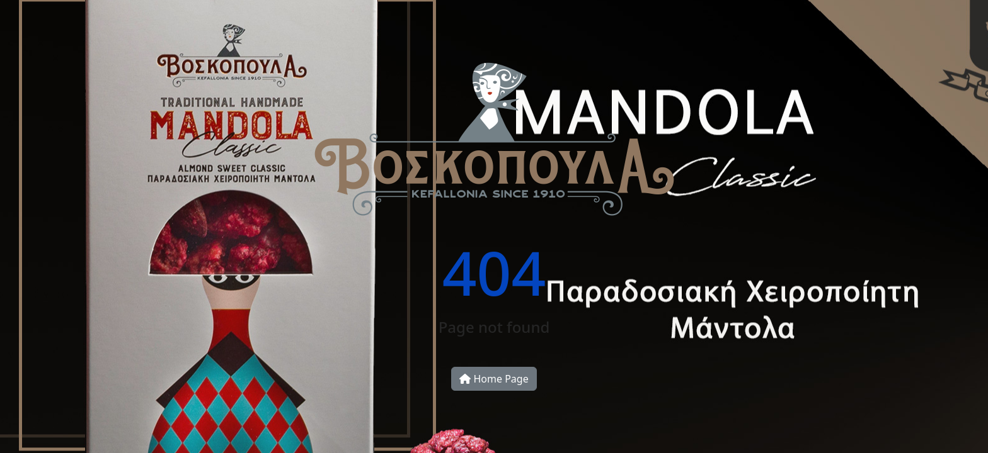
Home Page (493, 379)
